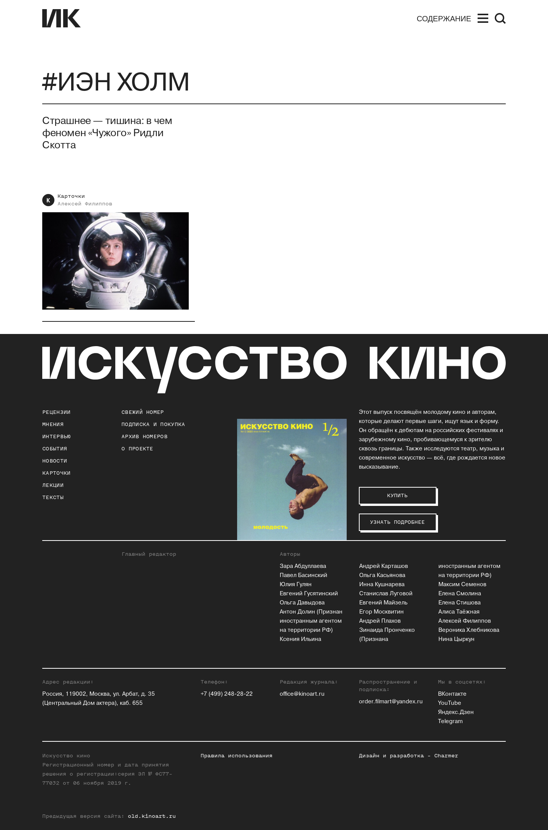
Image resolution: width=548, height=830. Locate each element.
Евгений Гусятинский (309, 594)
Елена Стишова (459, 603)
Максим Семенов (462, 584)
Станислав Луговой (386, 594)
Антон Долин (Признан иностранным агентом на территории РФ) (311, 621)
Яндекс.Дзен (456, 712)
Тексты (53, 497)
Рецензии (56, 412)
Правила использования (236, 755)
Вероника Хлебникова (468, 630)
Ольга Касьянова (382, 575)
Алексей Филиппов (84, 204)
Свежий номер (142, 412)
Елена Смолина (459, 594)
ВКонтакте (452, 694)
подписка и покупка (153, 424)
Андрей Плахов (380, 621)
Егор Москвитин (381, 612)
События (54, 449)
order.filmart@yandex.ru (391, 702)
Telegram (450, 721)
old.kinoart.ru (152, 816)
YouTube (449, 703)
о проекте (137, 449)
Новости (54, 461)
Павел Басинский (303, 575)
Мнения (53, 424)
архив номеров (144, 436)
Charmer (446, 755)
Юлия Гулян (296, 584)
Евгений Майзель (383, 603)
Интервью (56, 436)
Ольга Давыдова (302, 603)
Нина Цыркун (456, 639)
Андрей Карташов (383, 566)
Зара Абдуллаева (303, 566)
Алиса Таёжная (459, 612)
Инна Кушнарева (382, 584)
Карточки (71, 196)
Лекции (53, 485)
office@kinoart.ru (302, 694)
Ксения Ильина (300, 639)
